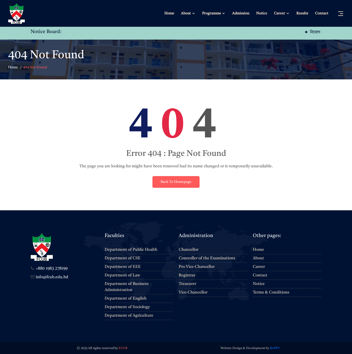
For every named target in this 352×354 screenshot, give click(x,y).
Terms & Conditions (271, 292)
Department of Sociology (127, 307)
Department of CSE (123, 258)
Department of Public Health (131, 250)
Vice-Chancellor (193, 292)
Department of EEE (123, 267)
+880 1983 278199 (52, 269)
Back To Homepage (176, 182)
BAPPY (275, 348)
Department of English (126, 298)
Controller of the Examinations (207, 258)
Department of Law (122, 275)
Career (279, 13)
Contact (321, 13)
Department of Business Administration (127, 287)
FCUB (123, 348)
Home (169, 13)
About (186, 13)
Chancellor (188, 250)
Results (302, 13)
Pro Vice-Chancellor (197, 267)
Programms (211, 13)
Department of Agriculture (129, 316)
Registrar (187, 275)
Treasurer (187, 284)
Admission (240, 13)
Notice (261, 13)
